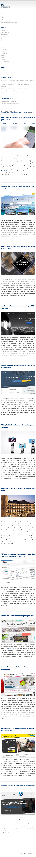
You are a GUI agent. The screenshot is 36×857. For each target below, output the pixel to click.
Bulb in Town (10, 648)
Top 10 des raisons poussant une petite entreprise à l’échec (14, 92)
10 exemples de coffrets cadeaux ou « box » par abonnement (14, 88)
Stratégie (3, 59)
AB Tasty (30, 597)
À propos (3, 15)
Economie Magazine (30, 853)
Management (4, 49)
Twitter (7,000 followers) (6, 70)
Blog (2, 19)
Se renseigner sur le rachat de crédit (9, 22)
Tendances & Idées (5, 61)
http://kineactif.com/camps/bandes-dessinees (15, 112)
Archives (3, 17)
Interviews (3, 47)
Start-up (2, 57)
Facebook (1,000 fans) (6, 72)
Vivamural (22, 712)
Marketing (3, 51)
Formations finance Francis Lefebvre (9, 101)
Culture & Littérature (5, 32)
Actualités (3, 30)
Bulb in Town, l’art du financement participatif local (17, 616)
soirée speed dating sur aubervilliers (10, 153)
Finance (2, 42)
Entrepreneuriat (4, 38)
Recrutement (4, 53)
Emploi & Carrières (5, 36)
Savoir (2, 55)
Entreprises (3, 40)
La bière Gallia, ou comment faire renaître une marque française (15, 90)
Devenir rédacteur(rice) (6, 20)
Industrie (3, 45)
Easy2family (4, 171)
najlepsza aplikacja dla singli (18, 123)
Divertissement (4, 34)
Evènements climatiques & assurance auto (10, 103)
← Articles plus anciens (7, 843)
